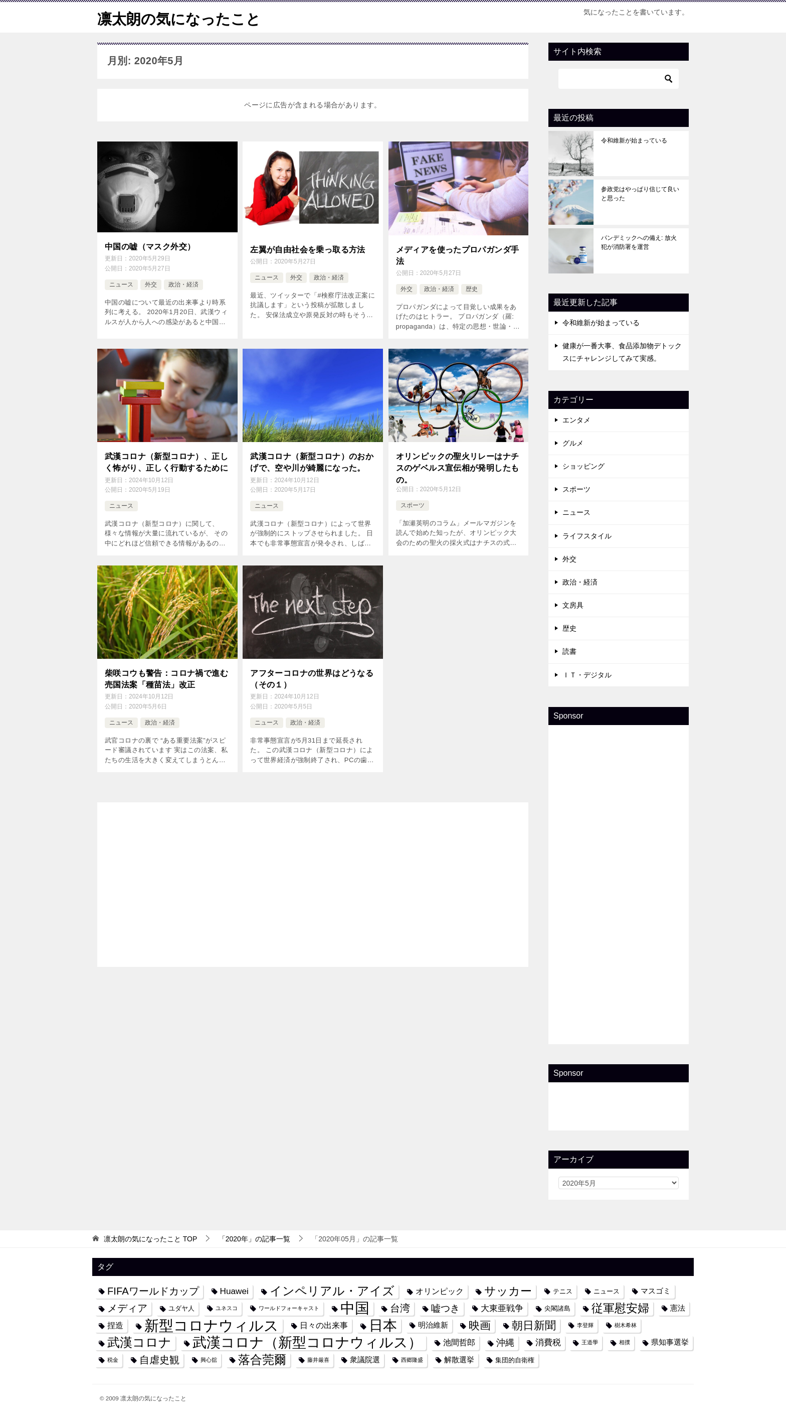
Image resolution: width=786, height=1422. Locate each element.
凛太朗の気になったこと (181, 17)
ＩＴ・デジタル (587, 675)
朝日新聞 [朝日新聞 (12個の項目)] (534, 1325)
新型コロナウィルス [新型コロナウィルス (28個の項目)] (211, 1325)
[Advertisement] (313, 880)
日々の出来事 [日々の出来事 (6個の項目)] (324, 1325)
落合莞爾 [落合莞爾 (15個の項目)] (262, 1359)
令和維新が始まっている (634, 140)
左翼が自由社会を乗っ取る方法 (307, 249)
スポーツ (413, 504)
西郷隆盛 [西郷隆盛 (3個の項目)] (412, 1360)
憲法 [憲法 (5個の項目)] (677, 1308)
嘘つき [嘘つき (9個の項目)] (445, 1308)
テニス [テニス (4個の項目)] (562, 1291)
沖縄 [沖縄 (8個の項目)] (505, 1342)
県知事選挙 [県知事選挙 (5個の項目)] (670, 1342)
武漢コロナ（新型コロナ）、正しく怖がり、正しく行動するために (166, 460)
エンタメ (576, 420)
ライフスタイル (587, 536)
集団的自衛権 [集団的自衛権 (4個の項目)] (514, 1360)
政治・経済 (183, 284)
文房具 (572, 605)
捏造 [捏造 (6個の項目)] (115, 1325)
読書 (569, 651)
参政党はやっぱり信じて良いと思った (640, 194)
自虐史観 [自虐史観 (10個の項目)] (159, 1359)
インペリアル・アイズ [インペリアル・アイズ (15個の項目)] (332, 1291)
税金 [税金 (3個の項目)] (112, 1360)
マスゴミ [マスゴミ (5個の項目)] (656, 1291)
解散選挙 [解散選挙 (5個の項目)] (459, 1360)
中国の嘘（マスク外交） (150, 246)
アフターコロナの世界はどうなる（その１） (311, 677)
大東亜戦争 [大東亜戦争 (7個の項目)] (502, 1308)
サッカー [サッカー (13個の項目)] (508, 1291)
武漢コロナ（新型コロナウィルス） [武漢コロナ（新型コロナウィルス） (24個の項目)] (307, 1342)
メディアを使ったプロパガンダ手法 (457, 254)
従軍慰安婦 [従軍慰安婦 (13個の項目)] (620, 1308)
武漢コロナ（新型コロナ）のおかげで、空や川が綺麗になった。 (311, 460)
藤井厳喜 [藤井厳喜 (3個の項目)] (318, 1360)
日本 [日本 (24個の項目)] (383, 1325)
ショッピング (583, 466)
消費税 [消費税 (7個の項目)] (548, 1342)
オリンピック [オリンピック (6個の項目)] (440, 1291)
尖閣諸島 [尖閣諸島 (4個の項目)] (557, 1308)
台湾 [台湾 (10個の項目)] (400, 1308)
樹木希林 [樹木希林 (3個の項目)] (626, 1325)
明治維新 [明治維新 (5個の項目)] (433, 1325)
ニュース (121, 284)
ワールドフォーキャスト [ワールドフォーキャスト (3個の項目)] (289, 1308)
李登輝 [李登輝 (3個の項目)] (585, 1325)
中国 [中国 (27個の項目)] (354, 1308)
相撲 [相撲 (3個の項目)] (624, 1342)
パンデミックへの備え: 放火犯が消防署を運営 (639, 242)
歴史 (472, 288)
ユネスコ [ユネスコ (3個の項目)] (227, 1308)
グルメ (572, 443)
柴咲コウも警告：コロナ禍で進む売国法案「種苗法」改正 (166, 677)
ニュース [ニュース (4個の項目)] (607, 1291)
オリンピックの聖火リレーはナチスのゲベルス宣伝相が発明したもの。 (457, 466)
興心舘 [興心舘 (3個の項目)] (209, 1360)
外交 (151, 284)
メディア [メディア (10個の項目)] (127, 1308)
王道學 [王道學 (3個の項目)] (589, 1342)
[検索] (618, 79)
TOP (150, 1239)
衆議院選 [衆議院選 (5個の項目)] (365, 1360)
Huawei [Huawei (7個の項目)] (234, 1291)
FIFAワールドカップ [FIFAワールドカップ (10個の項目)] (153, 1291)
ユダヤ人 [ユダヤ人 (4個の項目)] (181, 1308)
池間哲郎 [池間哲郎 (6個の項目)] (459, 1342)
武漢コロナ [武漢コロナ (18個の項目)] (139, 1342)
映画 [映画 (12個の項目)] (480, 1325)
